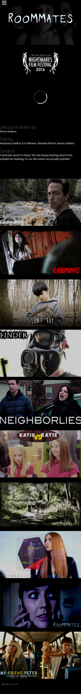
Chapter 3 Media (13, 684)
